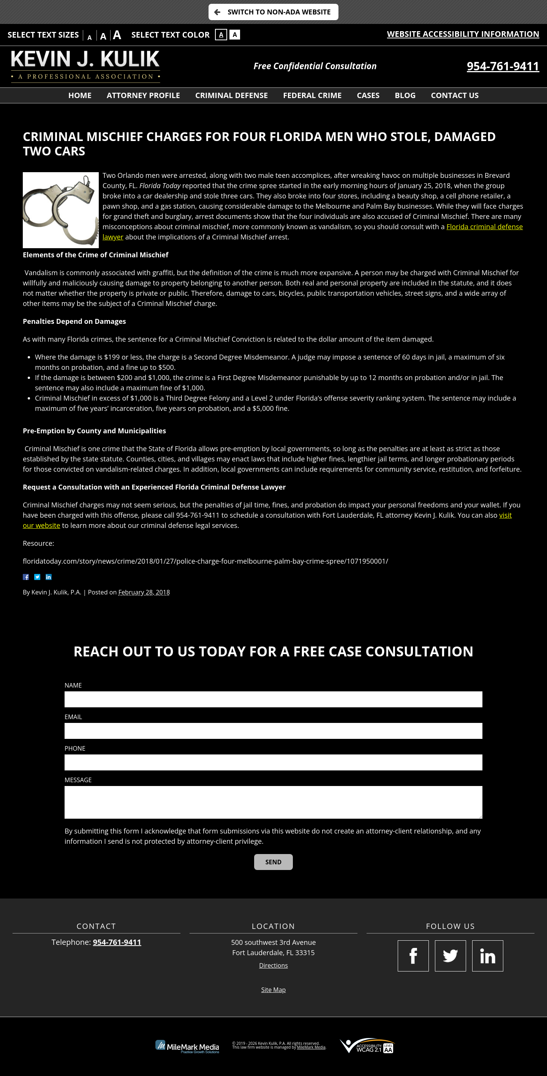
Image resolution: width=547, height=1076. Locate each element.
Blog (405, 95)
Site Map (273, 990)
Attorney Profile (143, 95)
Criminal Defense (231, 95)
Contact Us (455, 95)
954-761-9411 (503, 66)
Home (80, 95)
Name (73, 685)
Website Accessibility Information (463, 34)
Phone (75, 749)
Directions (273, 966)
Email (73, 717)
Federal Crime (312, 95)
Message (78, 780)
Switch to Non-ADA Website (279, 11)
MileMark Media (311, 1047)
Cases (368, 95)
